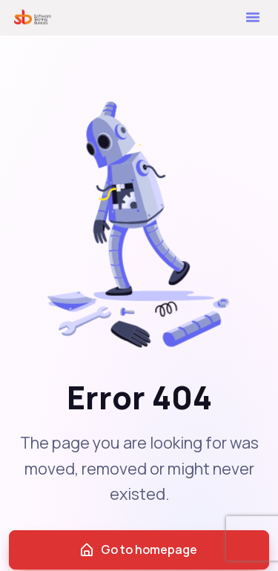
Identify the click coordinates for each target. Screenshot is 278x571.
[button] (253, 15)
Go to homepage (138, 549)
